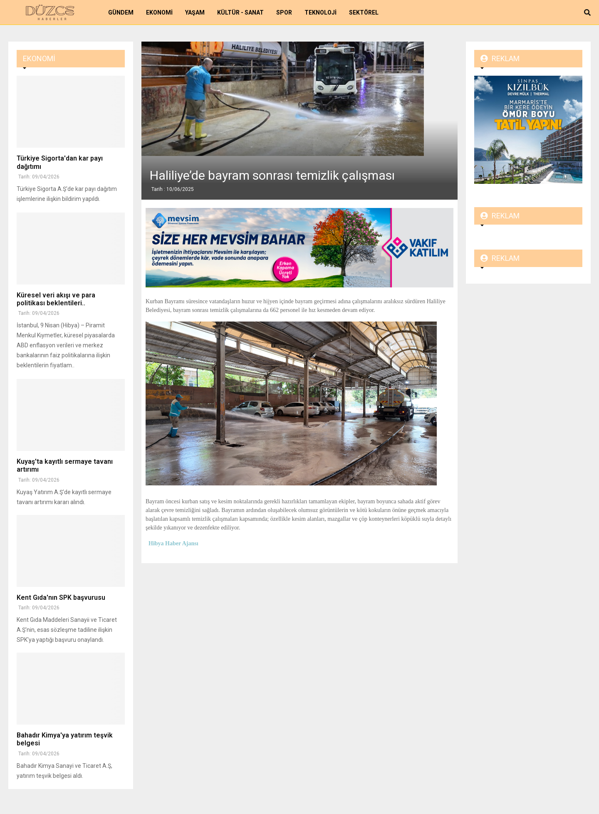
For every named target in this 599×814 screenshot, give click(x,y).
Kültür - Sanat (240, 12)
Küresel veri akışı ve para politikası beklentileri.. (56, 299)
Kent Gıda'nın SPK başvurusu (61, 597)
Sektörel (364, 12)
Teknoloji (320, 12)
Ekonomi (159, 12)
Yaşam (195, 12)
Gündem (121, 12)
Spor (284, 12)
